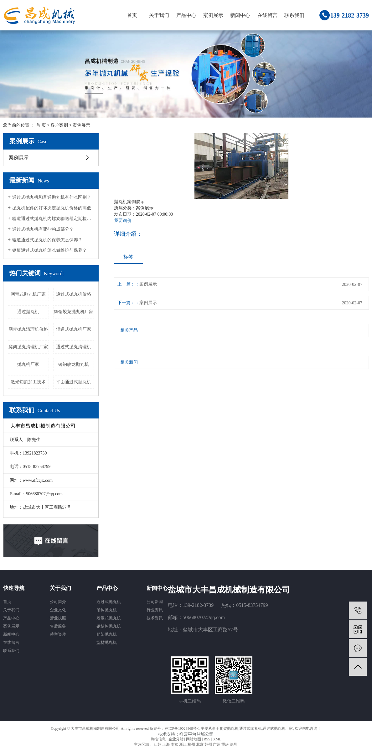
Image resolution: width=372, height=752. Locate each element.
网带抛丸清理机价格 (28, 329)
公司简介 (58, 601)
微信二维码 (234, 701)
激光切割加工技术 (28, 382)
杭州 (191, 744)
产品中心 (186, 15)
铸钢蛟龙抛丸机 (73, 364)
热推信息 (158, 739)
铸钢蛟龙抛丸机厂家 (73, 311)
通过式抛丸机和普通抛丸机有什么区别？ (51, 197)
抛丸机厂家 (28, 364)
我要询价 (123, 220)
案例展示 (213, 15)
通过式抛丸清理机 (73, 346)
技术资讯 (155, 618)
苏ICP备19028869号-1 (182, 728)
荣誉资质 (58, 634)
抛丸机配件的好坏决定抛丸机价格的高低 (51, 208)
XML (217, 739)
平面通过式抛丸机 (73, 382)
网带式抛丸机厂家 (28, 294)
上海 (166, 744)
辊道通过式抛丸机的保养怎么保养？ (47, 240)
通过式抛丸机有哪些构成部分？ (43, 229)
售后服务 (58, 626)
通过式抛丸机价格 (73, 294)
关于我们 (159, 15)
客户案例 (59, 125)
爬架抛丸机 (106, 634)
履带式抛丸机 (108, 618)
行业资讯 (155, 609)
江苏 (157, 744)
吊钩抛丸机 (106, 609)
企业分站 (175, 739)
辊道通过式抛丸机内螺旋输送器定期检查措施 (53, 218)
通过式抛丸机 (108, 601)
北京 (200, 744)
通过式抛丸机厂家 (278, 728)
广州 (216, 744)
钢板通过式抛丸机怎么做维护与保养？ (49, 250)
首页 (132, 15)
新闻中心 (240, 15)
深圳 (233, 744)
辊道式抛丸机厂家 (73, 329)
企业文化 (58, 609)
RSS (207, 739)
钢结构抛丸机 (108, 626)
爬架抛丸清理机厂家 (28, 346)
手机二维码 (190, 701)
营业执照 (58, 618)
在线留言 (267, 15)
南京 (174, 744)
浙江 (183, 744)
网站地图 (193, 739)
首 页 (41, 125)
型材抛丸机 (106, 642)
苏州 (208, 744)
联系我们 (294, 15)
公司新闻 (155, 601)
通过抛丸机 (28, 311)
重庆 (225, 744)
